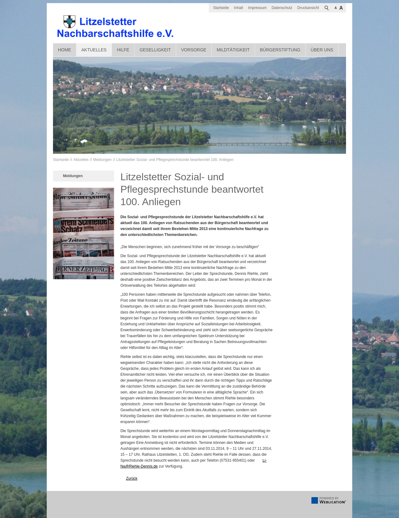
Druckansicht (308, 8)
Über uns (322, 49)
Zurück (131, 478)
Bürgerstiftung (280, 49)
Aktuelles (94, 49)
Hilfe (123, 49)
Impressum (257, 8)
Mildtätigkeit (233, 49)
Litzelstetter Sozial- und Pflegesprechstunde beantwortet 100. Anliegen (174, 160)
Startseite (221, 8)
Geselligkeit (155, 49)
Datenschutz (282, 8)
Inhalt (238, 8)
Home (64, 49)
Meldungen (102, 160)
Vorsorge (193, 49)
